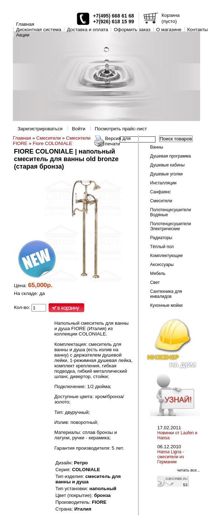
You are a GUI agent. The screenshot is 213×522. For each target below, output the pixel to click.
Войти (78, 128)
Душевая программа (170, 156)
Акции (22, 35)
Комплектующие (166, 255)
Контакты (197, 29)
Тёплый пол (162, 246)
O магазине (169, 29)
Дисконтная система (38, 29)
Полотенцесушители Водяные (170, 212)
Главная (25, 24)
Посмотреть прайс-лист (121, 128)
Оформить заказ (132, 29)
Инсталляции (163, 182)
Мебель (157, 273)
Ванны (156, 147)
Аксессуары (162, 264)
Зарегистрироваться (40, 128)
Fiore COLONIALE (52, 143)
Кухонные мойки (166, 305)
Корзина (171, 15)
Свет (155, 282)
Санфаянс (160, 191)
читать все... (188, 470)
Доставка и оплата (87, 29)
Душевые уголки (166, 174)
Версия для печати (118, 141)
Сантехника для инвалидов (166, 294)
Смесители (48, 138)
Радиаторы (161, 237)
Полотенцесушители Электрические (170, 226)
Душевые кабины (167, 165)
